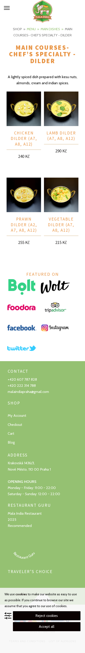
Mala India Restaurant (25, 513)
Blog (11, 442)
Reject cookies (46, 615)
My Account (17, 415)
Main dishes (50, 29)
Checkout (15, 424)
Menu (31, 29)
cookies (21, 594)
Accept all (46, 626)
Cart (11, 433)
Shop (17, 29)
